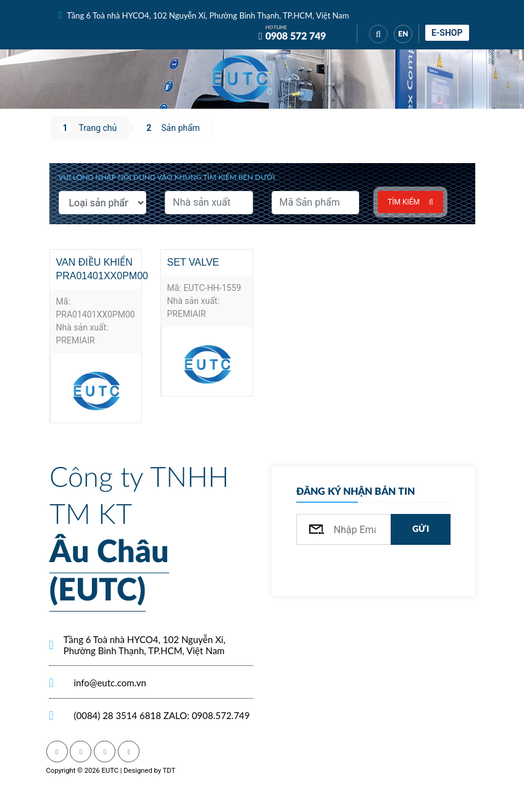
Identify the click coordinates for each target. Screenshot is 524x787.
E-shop (447, 33)
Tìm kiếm (410, 202)
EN (403, 34)
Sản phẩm (180, 128)
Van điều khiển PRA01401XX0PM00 (98, 269)
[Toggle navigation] (299, 79)
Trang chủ (98, 128)
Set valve (193, 262)
